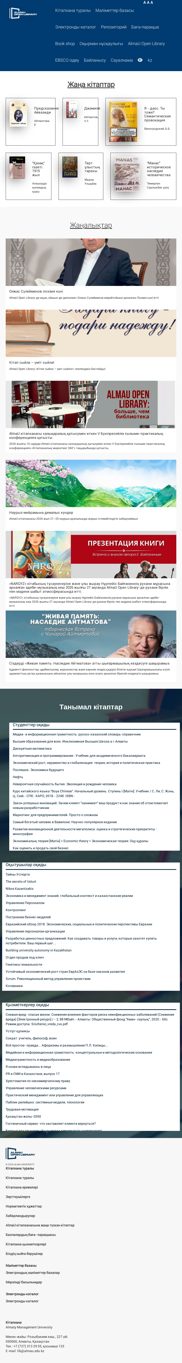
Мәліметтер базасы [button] (115, 10)
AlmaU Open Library (146, 43)
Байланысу (95, 60)
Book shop (65, 43)
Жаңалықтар (91, 225)
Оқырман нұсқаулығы (101, 43)
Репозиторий (114, 27)
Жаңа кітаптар (91, 84)
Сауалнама (122, 60)
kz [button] (150, 60)
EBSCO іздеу (67, 60)
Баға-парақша (145, 27)
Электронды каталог (75, 27)
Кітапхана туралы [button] (73, 10)
